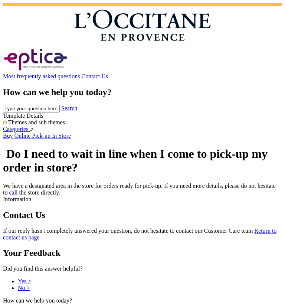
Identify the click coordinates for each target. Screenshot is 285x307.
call (13, 192)
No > (24, 288)
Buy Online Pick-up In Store (37, 136)
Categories (16, 129)
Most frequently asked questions (42, 76)
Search (69, 108)
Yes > (24, 281)
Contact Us (95, 76)
